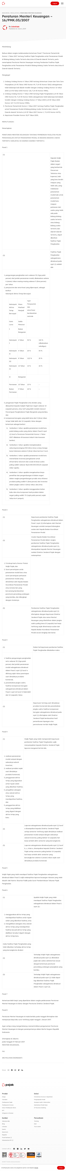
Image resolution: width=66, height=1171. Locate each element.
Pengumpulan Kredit (39, 1099)
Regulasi (4, 1134)
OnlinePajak (15, 26)
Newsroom (5, 1132)
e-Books (4, 1126)
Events (4, 1129)
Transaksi (4, 1099)
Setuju (61, 1167)
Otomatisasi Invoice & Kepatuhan (43, 1096)
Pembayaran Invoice (7, 1105)
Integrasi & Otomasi (7, 1113)
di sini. (36, 1167)
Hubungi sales (6, 1121)
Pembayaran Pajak (7, 1102)
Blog (3, 1124)
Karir (35, 1124)
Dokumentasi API (7, 1140)
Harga (4, 1096)
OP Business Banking (40, 1107)
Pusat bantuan (6, 1137)
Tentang (36, 1121)
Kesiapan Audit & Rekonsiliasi (42, 1102)
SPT (3, 1110)
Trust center (37, 1126)
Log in (55, 3)
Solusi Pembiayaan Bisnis (9, 1107)
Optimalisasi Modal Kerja (40, 1105)
